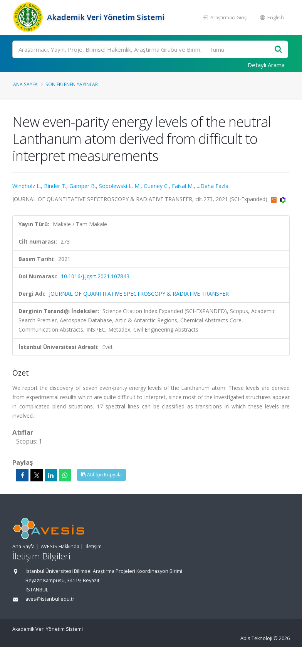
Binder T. (55, 186)
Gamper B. (82, 186)
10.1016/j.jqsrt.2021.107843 (95, 276)
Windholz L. (26, 186)
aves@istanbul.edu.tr (49, 599)
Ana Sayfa (25, 84)
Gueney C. (156, 186)
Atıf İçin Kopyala (101, 474)
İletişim (94, 546)
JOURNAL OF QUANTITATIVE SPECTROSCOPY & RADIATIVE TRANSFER (139, 293)
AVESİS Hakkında (60, 546)
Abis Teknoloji (256, 638)
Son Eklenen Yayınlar (71, 84)
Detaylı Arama (266, 65)
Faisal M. (183, 186)
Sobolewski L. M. (120, 186)
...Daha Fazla (212, 186)
